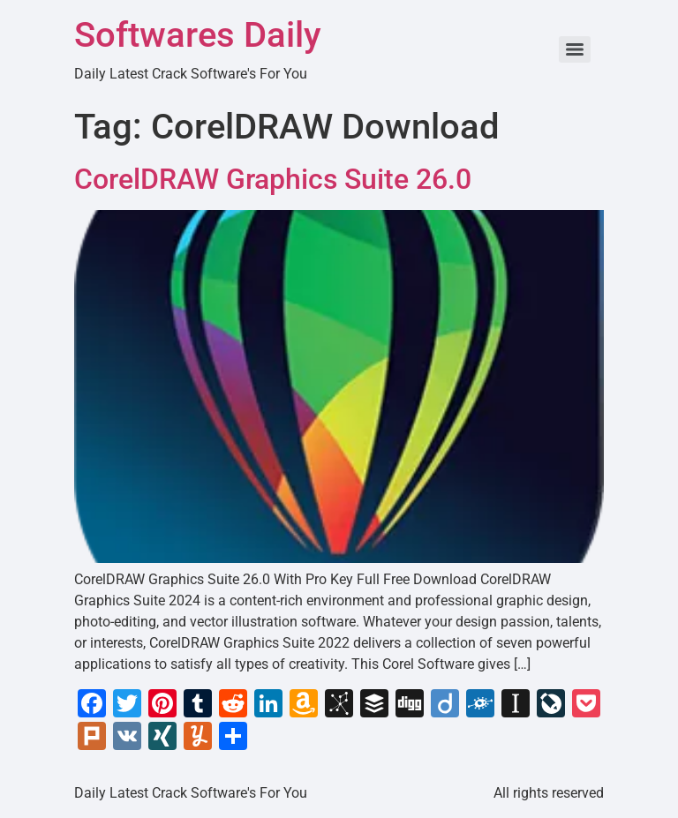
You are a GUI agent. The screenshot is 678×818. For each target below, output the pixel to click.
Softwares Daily (197, 35)
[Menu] (575, 49)
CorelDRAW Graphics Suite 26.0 (272, 179)
